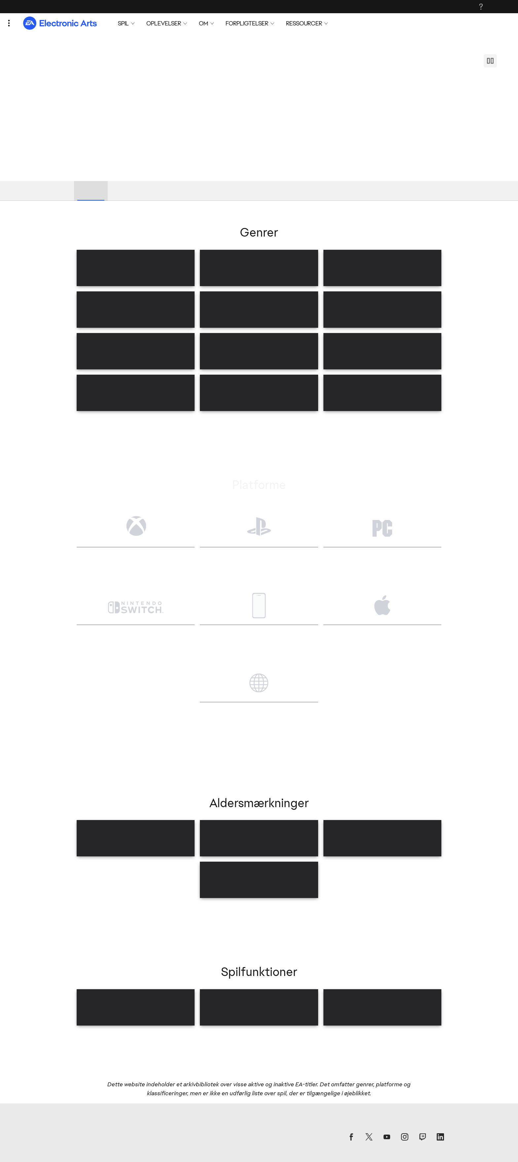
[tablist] (259, 191)
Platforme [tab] (155, 190)
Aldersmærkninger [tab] (205, 190)
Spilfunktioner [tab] (259, 190)
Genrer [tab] (122, 190)
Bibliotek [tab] (90, 190)
